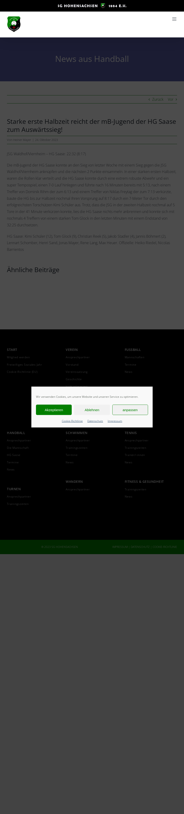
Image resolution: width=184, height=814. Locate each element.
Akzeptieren (54, 410)
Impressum (115, 421)
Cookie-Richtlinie (72, 421)
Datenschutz (95, 421)
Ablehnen (92, 410)
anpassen (130, 410)
